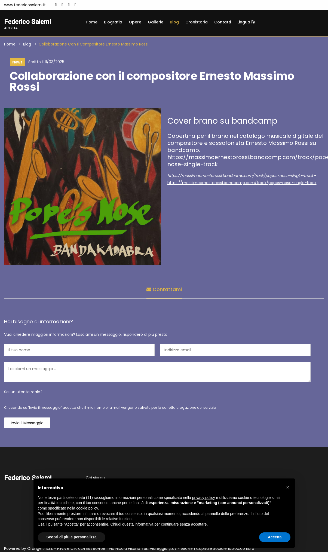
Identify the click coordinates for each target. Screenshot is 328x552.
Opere (135, 22)
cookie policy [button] (87, 508)
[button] (287, 487)
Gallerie (155, 22)
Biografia (113, 22)
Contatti (222, 22)
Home (91, 22)
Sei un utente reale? (23, 392)
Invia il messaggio (27, 423)
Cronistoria (196, 22)
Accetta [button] (275, 537)
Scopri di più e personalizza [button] (72, 537)
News (17, 62)
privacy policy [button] (203, 497)
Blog (174, 22)
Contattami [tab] (164, 289)
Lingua (246, 22)
